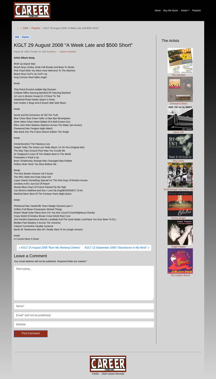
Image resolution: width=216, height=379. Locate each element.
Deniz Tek (180, 119)
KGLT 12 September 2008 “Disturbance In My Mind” (116, 247)
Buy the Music (170, 10)
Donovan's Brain (180, 91)
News (158, 10)
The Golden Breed (180, 262)
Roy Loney (180, 148)
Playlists (196, 10)
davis (52, 52)
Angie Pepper (180, 234)
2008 (25, 28)
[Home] (18, 28)
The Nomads (180, 62)
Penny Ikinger (180, 205)
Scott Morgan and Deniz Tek (178, 176)
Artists (184, 10)
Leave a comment (68, 52)
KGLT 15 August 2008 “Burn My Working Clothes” (50, 247)
